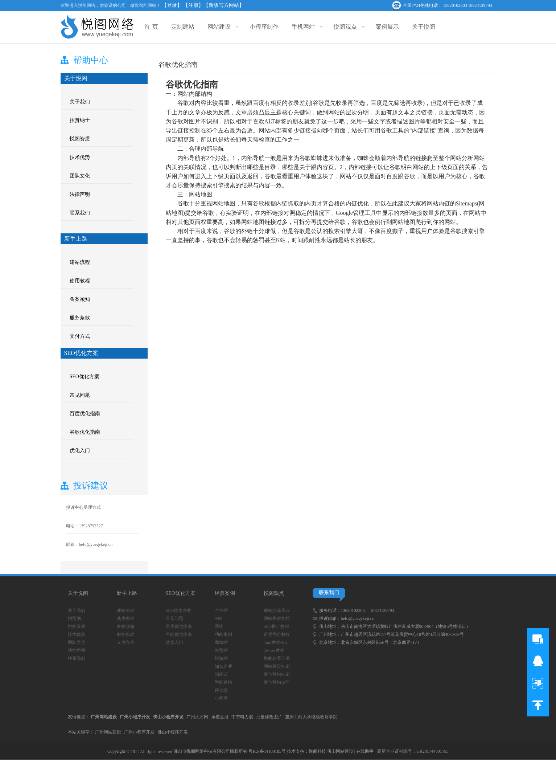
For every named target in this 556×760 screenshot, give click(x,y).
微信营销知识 (277, 674)
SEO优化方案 (84, 376)
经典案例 (225, 593)
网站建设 (222, 26)
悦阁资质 (80, 139)
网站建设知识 (277, 666)
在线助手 (365, 751)
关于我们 (80, 102)
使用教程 (80, 280)
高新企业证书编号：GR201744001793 (413, 751)
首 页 (151, 26)
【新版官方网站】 (223, 5)
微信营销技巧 (277, 682)
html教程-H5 (275, 642)
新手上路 (127, 593)
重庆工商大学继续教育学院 (311, 716)
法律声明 (80, 194)
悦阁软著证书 (277, 658)
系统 (219, 626)
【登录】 (172, 5)
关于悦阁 (423, 26)
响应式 (221, 674)
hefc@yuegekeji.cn (358, 618)
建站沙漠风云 (277, 610)
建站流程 (80, 262)
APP (219, 618)
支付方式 (80, 336)
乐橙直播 (219, 716)
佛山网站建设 (340, 751)
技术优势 (80, 157)
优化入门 (80, 450)
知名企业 (223, 666)
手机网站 (306, 26)
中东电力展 (242, 716)
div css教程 (274, 650)
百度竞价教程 (277, 634)
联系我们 (80, 213)
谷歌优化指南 (85, 432)
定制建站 (183, 26)
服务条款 (80, 317)
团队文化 (80, 176)
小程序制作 (264, 26)
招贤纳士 (80, 120)
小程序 (221, 698)
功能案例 (223, 634)
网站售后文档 (277, 618)
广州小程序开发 (139, 732)
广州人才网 (197, 716)
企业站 (221, 610)
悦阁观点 (348, 26)
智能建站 (223, 682)
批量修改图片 (269, 716)
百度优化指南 (85, 413)
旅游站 (221, 658)
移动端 (221, 690)
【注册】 (193, 5)
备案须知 (80, 299)
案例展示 (387, 26)
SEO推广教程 (276, 626)
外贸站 (221, 650)
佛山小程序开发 (172, 732)
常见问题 (80, 395)
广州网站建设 (108, 732)
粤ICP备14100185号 (267, 751)
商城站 (221, 642)
